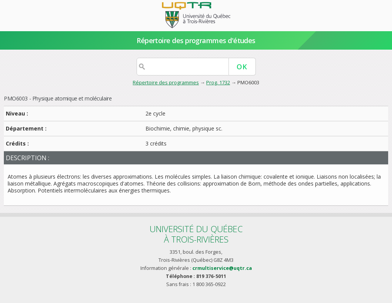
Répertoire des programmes (166, 82)
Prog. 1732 (218, 82)
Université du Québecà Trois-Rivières (196, 234)
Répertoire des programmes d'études (196, 40)
